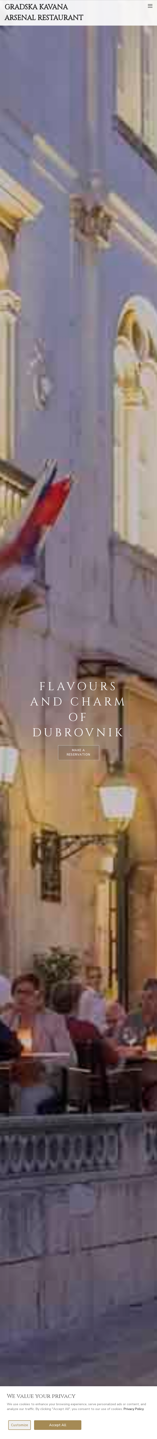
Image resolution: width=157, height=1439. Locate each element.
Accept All (57, 1425)
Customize (19, 1425)
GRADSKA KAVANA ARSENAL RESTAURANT (44, 13)
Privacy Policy (134, 1409)
